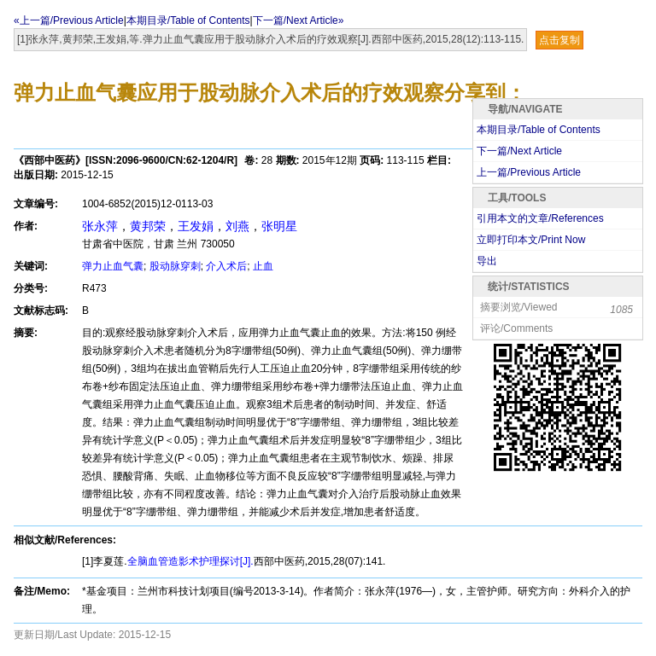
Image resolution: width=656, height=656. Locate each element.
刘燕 (237, 226)
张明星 (279, 226)
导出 (487, 261)
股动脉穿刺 (175, 266)
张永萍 (100, 226)
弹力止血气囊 (113, 266)
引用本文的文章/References (540, 218)
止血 (263, 266)
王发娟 (196, 226)
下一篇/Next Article (519, 151)
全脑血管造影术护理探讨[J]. (190, 561)
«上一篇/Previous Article (69, 20)
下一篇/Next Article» (298, 20)
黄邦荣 (148, 226)
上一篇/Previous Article (529, 172)
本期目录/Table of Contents (188, 20)
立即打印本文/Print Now (531, 240)
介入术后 (226, 266)
